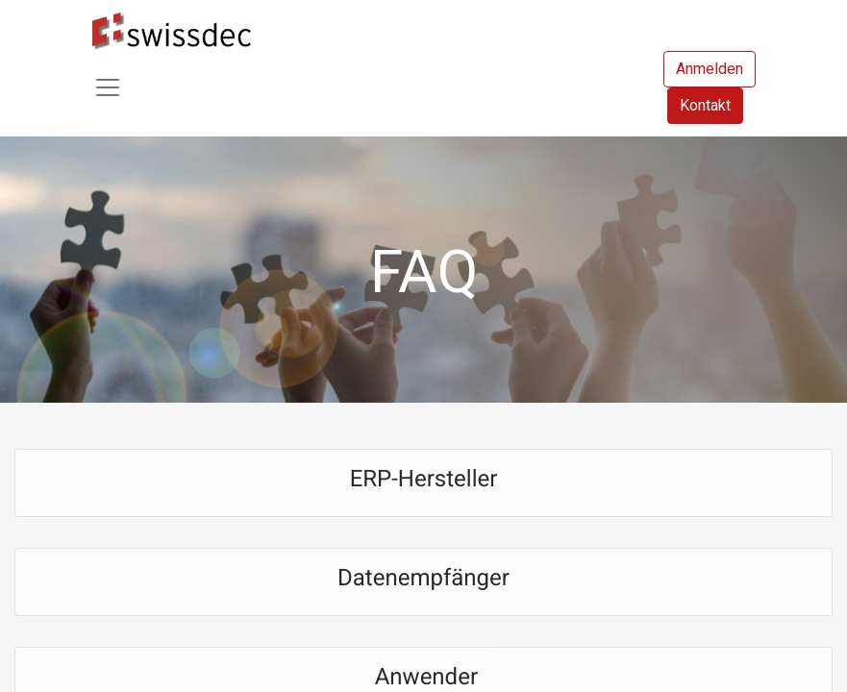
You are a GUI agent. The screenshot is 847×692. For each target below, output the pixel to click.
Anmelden (709, 69)
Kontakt (705, 105)
